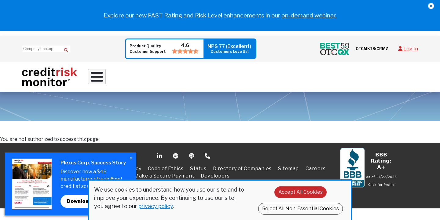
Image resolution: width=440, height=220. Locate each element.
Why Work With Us (117, 74)
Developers (215, 172)
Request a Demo (395, 75)
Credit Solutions (179, 74)
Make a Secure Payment (164, 172)
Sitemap (288, 165)
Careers (316, 165)
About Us (349, 74)
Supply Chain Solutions (246, 74)
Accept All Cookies (300, 192)
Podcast (192, 152)
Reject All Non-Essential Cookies (300, 208)
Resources (307, 74)
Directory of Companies (242, 165)
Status (198, 165)
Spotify (176, 152)
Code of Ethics (166, 165)
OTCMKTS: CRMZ (372, 48)
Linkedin (160, 152)
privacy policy (155, 206)
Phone (208, 152)
